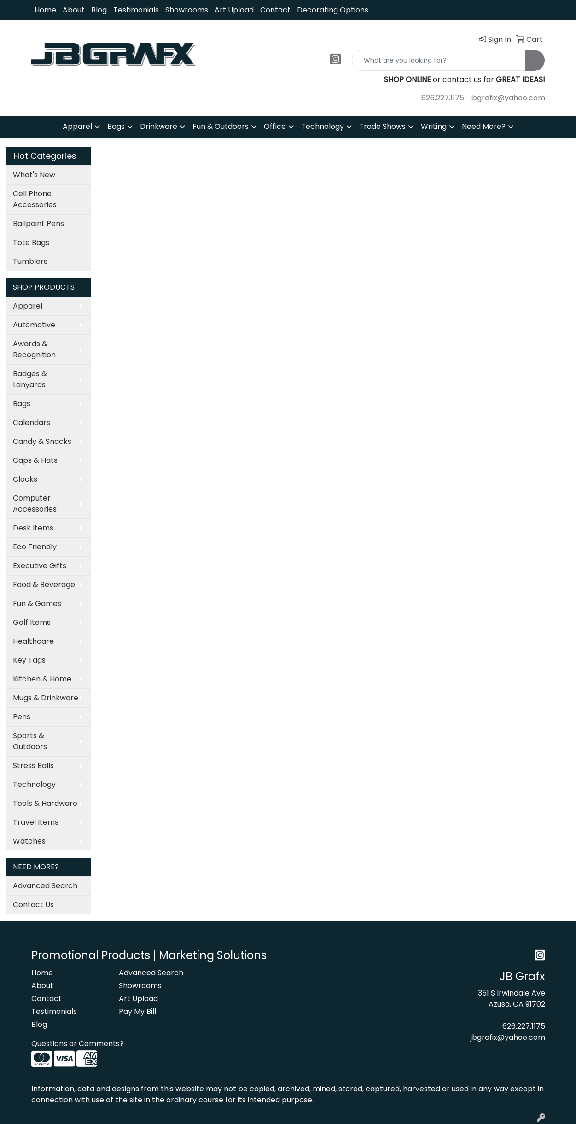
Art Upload (234, 10)
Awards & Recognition (34, 349)
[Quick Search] (438, 60)
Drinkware (158, 126)
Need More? (484, 126)
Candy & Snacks (42, 441)
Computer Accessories (35, 503)
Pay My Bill (137, 1011)
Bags (116, 126)
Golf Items (32, 622)
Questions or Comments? (77, 1043)
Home (45, 10)
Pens (21, 716)
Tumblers (30, 261)
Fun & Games (37, 603)
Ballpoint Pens (38, 223)
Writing (434, 126)
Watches (29, 841)
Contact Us (33, 904)
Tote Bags (31, 242)
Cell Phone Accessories (35, 199)
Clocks (25, 479)
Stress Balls (33, 765)
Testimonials (136, 10)
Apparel (77, 126)
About (74, 10)
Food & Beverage (44, 584)
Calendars (31, 422)
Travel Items (35, 822)
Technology (322, 126)
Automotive (34, 325)
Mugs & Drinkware (45, 698)
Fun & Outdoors (220, 126)
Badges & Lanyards (30, 379)
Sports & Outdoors (30, 741)
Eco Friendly (35, 547)
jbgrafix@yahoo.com (508, 98)
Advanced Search (45, 885)
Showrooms (186, 10)
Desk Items (33, 528)
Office (275, 126)
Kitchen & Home (42, 679)
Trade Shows (382, 126)
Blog (99, 10)
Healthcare (33, 641)
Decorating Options (332, 10)
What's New (34, 174)
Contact (275, 10)
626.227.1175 (442, 98)
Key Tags (29, 660)
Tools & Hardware (45, 803)
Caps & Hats (35, 460)
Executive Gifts (39, 565)
